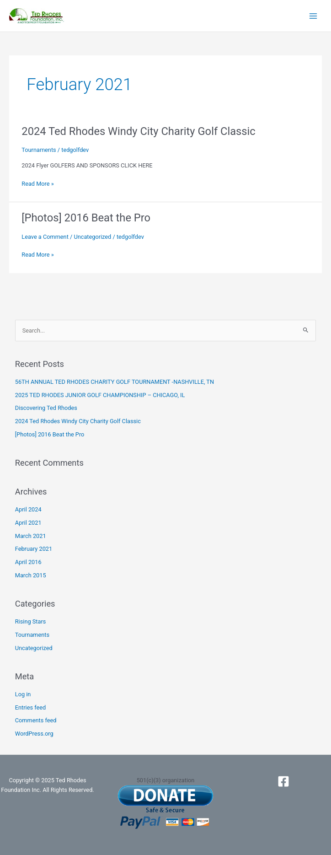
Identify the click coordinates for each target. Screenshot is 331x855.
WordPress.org (34, 733)
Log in (23, 694)
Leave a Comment (45, 236)
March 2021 (30, 535)
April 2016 (28, 562)
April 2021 (28, 522)
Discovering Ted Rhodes (46, 407)
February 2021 (33, 548)
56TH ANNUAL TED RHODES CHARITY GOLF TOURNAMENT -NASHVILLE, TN (114, 381)
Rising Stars (30, 621)
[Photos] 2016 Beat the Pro (85, 217)
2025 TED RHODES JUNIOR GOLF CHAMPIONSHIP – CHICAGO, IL (100, 395)
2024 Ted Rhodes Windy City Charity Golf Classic (138, 131)
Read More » (37, 183)
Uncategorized (92, 236)
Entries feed (30, 707)
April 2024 (28, 509)
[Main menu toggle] (313, 16)
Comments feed (36, 720)
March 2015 (30, 575)
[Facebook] (283, 781)
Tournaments (38, 149)
